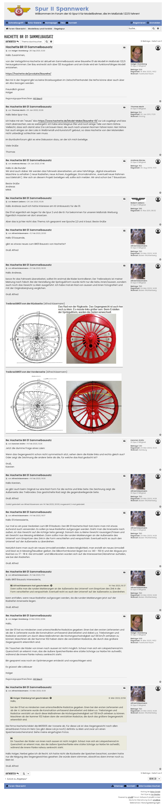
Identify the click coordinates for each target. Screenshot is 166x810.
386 (140, 209)
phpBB (130, 797)
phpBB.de (156, 800)
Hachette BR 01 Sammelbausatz (28, 36)
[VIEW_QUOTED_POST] (51, 585)
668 (140, 70)
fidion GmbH (155, 792)
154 (140, 112)
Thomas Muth (137, 107)
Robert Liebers (137, 203)
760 (140, 251)
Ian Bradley (155, 794)
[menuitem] (33, 23)
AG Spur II (37, 98)
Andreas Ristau (138, 160)
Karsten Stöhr (137, 440)
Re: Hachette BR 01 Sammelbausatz (29, 106)
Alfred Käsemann (139, 246)
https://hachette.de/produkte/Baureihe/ (28, 73)
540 (140, 446)
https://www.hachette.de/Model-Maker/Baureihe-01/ (68, 120)
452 (140, 166)
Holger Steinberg (139, 64)
